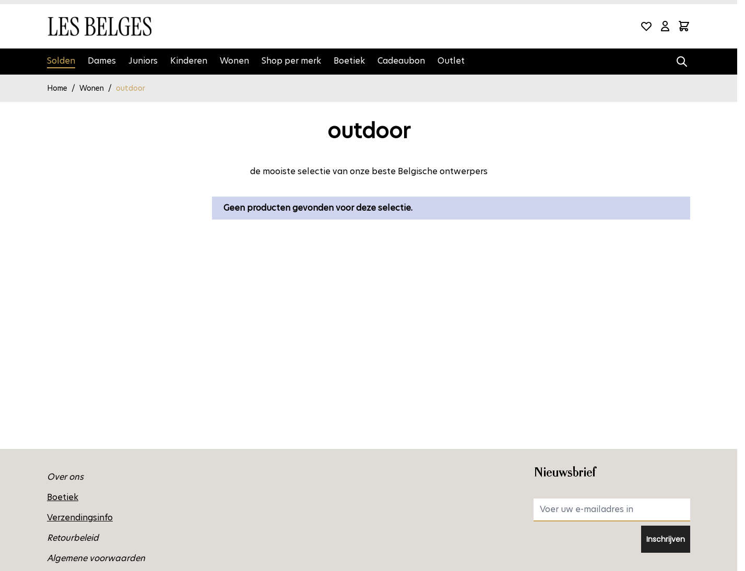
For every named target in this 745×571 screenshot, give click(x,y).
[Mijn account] (665, 26)
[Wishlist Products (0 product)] (646, 26)
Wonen (234, 61)
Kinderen (188, 61)
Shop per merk (291, 61)
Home (57, 88)
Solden (61, 61)
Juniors (143, 61)
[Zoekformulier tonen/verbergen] (681, 61)
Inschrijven (665, 539)
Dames (102, 61)
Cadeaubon (401, 61)
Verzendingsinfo (80, 518)
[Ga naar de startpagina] (99, 26)
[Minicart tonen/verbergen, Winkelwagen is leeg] (684, 26)
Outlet (451, 61)
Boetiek (349, 61)
